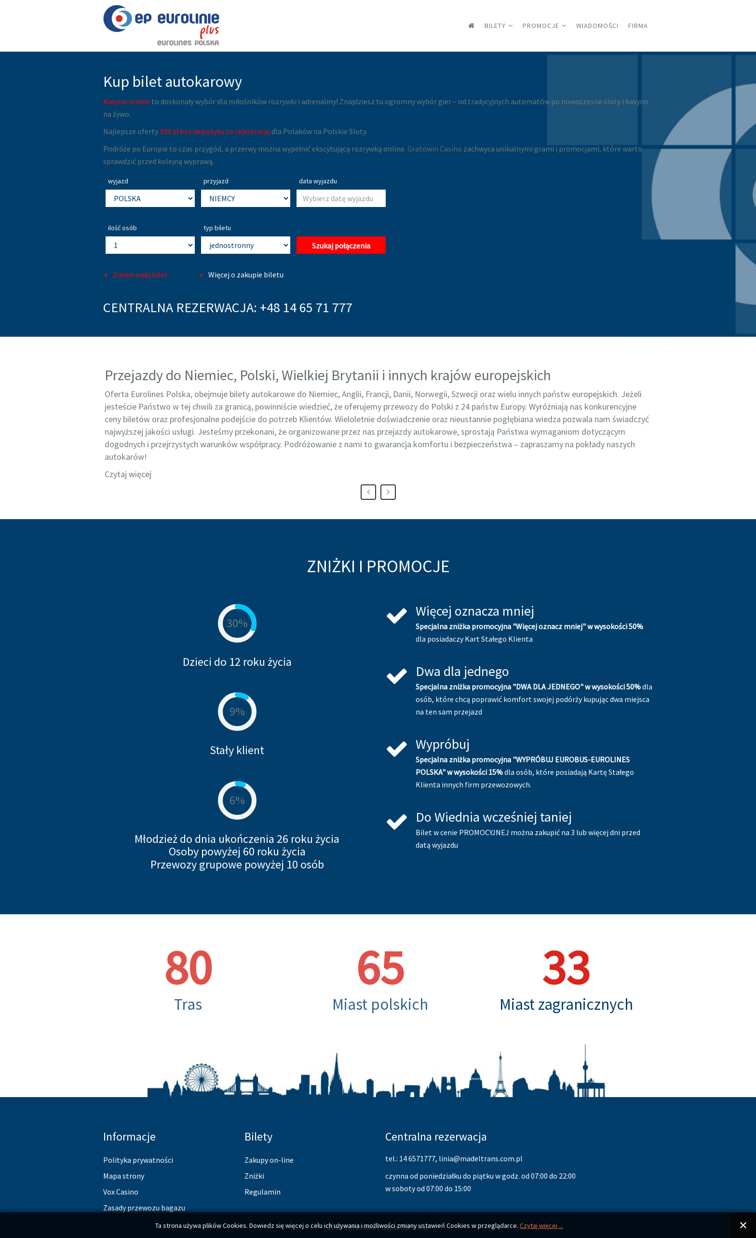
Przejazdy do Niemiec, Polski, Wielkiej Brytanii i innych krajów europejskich (328, 375)
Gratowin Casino (434, 148)
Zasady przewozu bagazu (144, 1207)
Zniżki (254, 1176)
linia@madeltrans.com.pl (481, 1158)
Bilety (495, 25)
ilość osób (122, 227)
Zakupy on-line (269, 1160)
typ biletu (217, 227)
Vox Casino (120, 1192)
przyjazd (216, 181)
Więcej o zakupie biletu (246, 274)
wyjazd (118, 181)
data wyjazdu (318, 181)
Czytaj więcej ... (541, 1225)
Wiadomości (597, 25)
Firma (638, 25)
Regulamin (262, 1192)
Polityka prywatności (138, 1160)
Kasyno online (126, 101)
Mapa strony (123, 1176)
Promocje (541, 25)
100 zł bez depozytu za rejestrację (215, 131)
